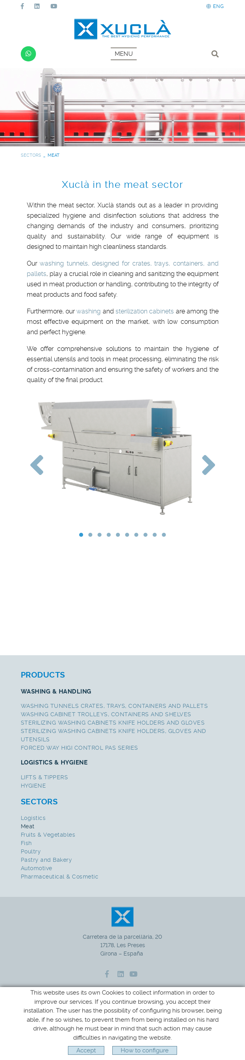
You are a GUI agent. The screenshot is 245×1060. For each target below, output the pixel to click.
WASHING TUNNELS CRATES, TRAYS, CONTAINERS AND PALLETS (114, 706)
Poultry (31, 851)
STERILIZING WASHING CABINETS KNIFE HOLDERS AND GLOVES (113, 722)
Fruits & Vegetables (48, 834)
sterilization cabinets (145, 311)
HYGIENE (33, 785)
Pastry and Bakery (46, 860)
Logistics (33, 818)
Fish (26, 843)
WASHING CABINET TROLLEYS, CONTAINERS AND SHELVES (106, 714)
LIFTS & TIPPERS (44, 777)
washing (88, 311)
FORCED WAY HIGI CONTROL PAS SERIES (79, 748)
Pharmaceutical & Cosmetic (60, 876)
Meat (28, 826)
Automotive (36, 868)
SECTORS (31, 155)
